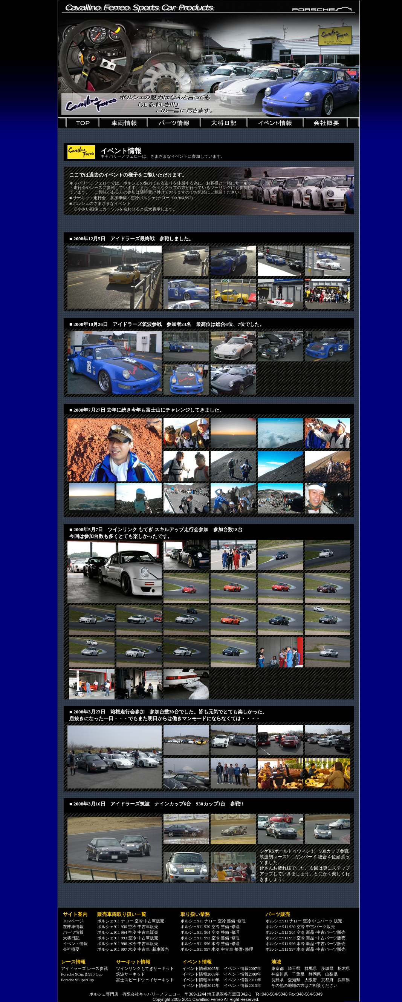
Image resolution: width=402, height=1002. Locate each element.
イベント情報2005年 (201, 968)
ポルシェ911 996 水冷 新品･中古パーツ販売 (305, 943)
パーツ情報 (73, 932)
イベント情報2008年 (201, 974)
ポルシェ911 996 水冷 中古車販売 (127, 943)
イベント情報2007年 (242, 968)
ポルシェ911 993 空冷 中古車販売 (127, 938)
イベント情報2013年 (242, 985)
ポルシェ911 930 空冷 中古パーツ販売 (300, 926)
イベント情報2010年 (201, 979)
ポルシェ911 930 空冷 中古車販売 (127, 926)
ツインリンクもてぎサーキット (145, 968)
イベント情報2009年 (242, 974)
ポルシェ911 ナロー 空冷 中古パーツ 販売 (304, 921)
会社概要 (71, 949)
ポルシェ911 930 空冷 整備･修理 (210, 926)
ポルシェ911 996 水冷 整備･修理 (210, 943)
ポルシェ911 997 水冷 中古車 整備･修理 (216, 949)
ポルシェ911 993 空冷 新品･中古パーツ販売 (305, 938)
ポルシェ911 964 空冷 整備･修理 (210, 932)
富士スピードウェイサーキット (145, 979)
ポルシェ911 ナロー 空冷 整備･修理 (213, 921)
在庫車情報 (73, 926)
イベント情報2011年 (242, 979)
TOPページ (73, 921)
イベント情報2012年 (201, 985)
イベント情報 (75, 943)
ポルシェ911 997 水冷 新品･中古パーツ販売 (305, 949)
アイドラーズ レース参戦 (84, 968)
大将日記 (71, 938)
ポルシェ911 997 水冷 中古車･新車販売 (133, 949)
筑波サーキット (130, 974)
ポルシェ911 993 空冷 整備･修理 (210, 938)
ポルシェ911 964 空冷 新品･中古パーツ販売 (305, 932)
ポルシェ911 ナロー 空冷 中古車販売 (130, 921)
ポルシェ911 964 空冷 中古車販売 (127, 932)
